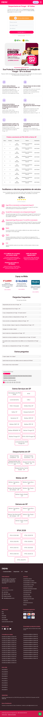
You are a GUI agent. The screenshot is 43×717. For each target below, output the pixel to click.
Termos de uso (27, 34)
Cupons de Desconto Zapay (7, 621)
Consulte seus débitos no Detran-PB (30, 654)
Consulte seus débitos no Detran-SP (30, 636)
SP (22, 571)
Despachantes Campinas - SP (14, 456)
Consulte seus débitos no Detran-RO (30, 656)
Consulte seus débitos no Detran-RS (30, 638)
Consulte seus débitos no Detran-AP (9, 648)
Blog (3, 611)
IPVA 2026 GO (14, 554)
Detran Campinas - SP (14, 509)
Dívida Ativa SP (28, 406)
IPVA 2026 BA (28, 547)
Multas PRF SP (28, 424)
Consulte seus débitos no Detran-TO (9, 662)
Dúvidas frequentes (7, 596)
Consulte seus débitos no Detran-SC (9, 642)
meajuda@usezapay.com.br (8, 598)
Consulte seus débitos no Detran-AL (30, 648)
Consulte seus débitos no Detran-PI (9, 658)
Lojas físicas (5, 592)
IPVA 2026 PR (28, 535)
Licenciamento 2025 (27, 590)
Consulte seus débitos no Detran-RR (9, 660)
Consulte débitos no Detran (28, 580)
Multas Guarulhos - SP (29, 482)
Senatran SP (14, 418)
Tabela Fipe (25, 600)
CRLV (28, 400)
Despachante (16, 571)
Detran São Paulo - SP (28, 515)
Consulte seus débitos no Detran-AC (9, 650)
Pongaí (26, 571)
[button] (21, 304)
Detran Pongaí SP (28, 430)
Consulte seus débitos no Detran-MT (9, 654)
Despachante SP (29, 412)
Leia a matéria (7, 289)
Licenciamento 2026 (27, 592)
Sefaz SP (14, 412)
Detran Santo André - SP (21, 521)
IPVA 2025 (4, 615)
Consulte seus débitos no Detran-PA (9, 656)
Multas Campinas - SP (14, 482)
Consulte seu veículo (27, 578)
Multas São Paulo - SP (28, 489)
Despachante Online (27, 596)
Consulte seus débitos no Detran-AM (30, 646)
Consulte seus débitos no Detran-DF (9, 636)
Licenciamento (14, 400)
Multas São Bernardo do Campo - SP (14, 489)
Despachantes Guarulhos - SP (28, 456)
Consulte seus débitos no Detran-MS (30, 652)
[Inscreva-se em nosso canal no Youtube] (10, 629)
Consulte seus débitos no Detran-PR (9, 640)
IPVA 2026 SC (14, 547)
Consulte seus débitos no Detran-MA (30, 650)
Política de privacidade (21, 35)
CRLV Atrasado (14, 406)
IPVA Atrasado (5, 619)
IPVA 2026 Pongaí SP (28, 436)
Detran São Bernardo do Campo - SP (14, 515)
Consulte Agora (21, 32)
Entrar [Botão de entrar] (36, 2)
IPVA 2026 (4, 617)
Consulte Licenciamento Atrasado (30, 588)
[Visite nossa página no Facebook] (5, 629)
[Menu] (41, 2)
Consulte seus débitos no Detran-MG (9, 638)
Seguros (25, 604)
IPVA (28, 393)
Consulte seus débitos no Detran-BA (30, 642)
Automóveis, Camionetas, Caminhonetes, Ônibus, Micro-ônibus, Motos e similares (17, 375)
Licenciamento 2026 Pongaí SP (21, 442)
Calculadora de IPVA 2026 (14, 393)
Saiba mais (4, 698)
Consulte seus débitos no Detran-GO (9, 652)
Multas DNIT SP (14, 424)
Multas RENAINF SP (14, 430)
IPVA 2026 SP (4, 669)
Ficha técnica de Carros (28, 602)
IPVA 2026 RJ (29, 541)
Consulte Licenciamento (28, 586)
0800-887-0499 (6, 594)
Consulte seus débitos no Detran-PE (9, 644)
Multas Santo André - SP (21, 495)
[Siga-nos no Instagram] (8, 629)
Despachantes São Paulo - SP (28, 462)
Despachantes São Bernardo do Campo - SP (14, 462)
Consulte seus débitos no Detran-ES (30, 644)
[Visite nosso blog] (2, 629)
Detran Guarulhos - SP (29, 509)
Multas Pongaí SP (14, 436)
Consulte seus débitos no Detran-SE (30, 658)
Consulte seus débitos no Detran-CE (9, 646)
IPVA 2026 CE (28, 554)
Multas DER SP (28, 418)
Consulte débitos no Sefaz (28, 584)
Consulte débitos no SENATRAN (29, 582)
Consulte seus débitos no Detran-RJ (30, 634)
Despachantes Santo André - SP (21, 468)
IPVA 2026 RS (14, 541)
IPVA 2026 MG (14, 535)
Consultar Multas (26, 594)
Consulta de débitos (7, 571)
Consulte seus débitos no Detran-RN (30, 640)
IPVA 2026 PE (21, 560)
